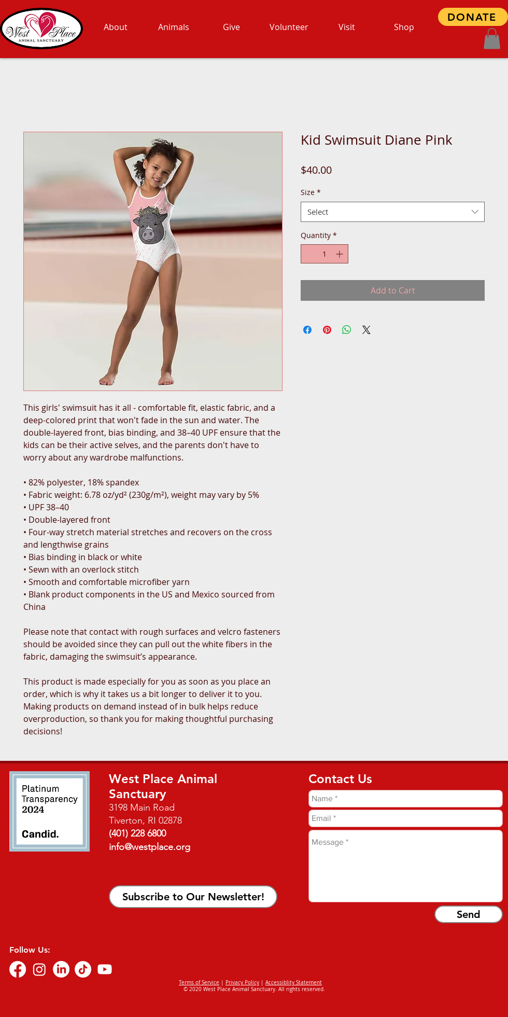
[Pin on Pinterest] (327, 330)
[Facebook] (17, 969)
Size (311, 192)
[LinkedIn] (61, 969)
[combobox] (393, 212)
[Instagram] (39, 969)
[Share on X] (366, 330)
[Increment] (340, 254)
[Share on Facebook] (307, 330)
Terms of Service (199, 982)
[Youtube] (104, 969)
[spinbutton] (324, 254)
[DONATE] (473, 17)
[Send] (468, 914)
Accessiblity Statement (293, 982)
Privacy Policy (242, 982)
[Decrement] (308, 254)
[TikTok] (83, 969)
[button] (492, 38)
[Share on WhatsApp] (347, 330)
